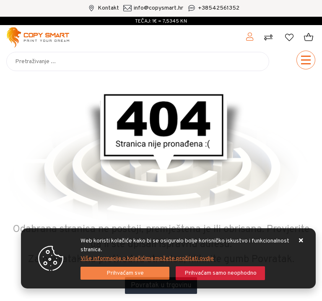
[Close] (124, 273)
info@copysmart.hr (158, 8)
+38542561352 (218, 8)
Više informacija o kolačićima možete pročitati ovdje (147, 258)
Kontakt (108, 8)
